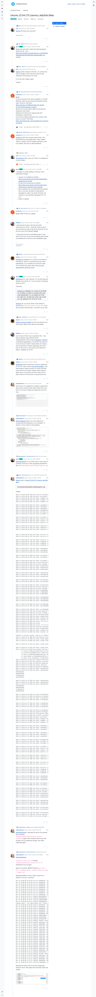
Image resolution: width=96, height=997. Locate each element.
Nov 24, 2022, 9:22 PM (35, 830)
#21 (47, 169)
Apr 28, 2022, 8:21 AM (33, 211)
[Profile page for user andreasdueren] (13, 385)
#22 (47, 211)
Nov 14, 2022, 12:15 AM (31, 362)
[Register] (93, 5)
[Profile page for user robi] (13, 30)
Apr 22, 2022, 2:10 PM (32, 135)
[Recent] (2, 5)
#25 (47, 276)
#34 (47, 854)
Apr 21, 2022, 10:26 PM (34, 46)
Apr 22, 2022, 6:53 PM (29, 155)
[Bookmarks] (2, 15)
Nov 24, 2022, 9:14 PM (35, 477)
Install (83, 4)
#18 (47, 94)
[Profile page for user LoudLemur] (13, 96)
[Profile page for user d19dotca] (13, 224)
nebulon (20, 132)
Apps (69, 4)
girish (19, 25)
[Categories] (2, 2)
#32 (47, 477)
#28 (47, 362)
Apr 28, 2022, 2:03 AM (34, 169)
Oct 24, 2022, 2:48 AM (31, 257)
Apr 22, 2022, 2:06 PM (33, 94)
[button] (2, 991)
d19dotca (18, 222)
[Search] (2, 18)
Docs (78, 4)
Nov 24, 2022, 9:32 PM (35, 854)
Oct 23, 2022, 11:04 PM (32, 222)
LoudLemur (19, 94)
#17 (47, 69)
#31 (47, 459)
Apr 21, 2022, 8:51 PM (28, 28)
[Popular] (2, 12)
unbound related (26, 322)
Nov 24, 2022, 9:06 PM (34, 459)
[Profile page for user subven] (13, 258)
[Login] (93, 2)
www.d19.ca (18, 245)
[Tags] (2, 8)
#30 (47, 418)
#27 (47, 333)
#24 (47, 257)
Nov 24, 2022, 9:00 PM (35, 418)
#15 (47, 28)
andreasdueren (20, 383)
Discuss (13, 19)
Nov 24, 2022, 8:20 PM (35, 383)
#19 (47, 135)
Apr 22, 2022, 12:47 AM (29, 69)
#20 (47, 155)
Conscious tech (19, 35)
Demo (74, 4)
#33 (47, 830)
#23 (47, 222)
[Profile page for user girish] (13, 48)
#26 (47, 319)
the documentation (38, 366)
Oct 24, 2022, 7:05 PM (31, 319)
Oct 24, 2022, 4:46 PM (34, 276)
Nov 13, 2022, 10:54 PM (32, 333)
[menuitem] (93, 2)
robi (17, 28)
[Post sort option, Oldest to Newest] (59, 26)
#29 (47, 383)
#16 (47, 46)
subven (18, 257)
